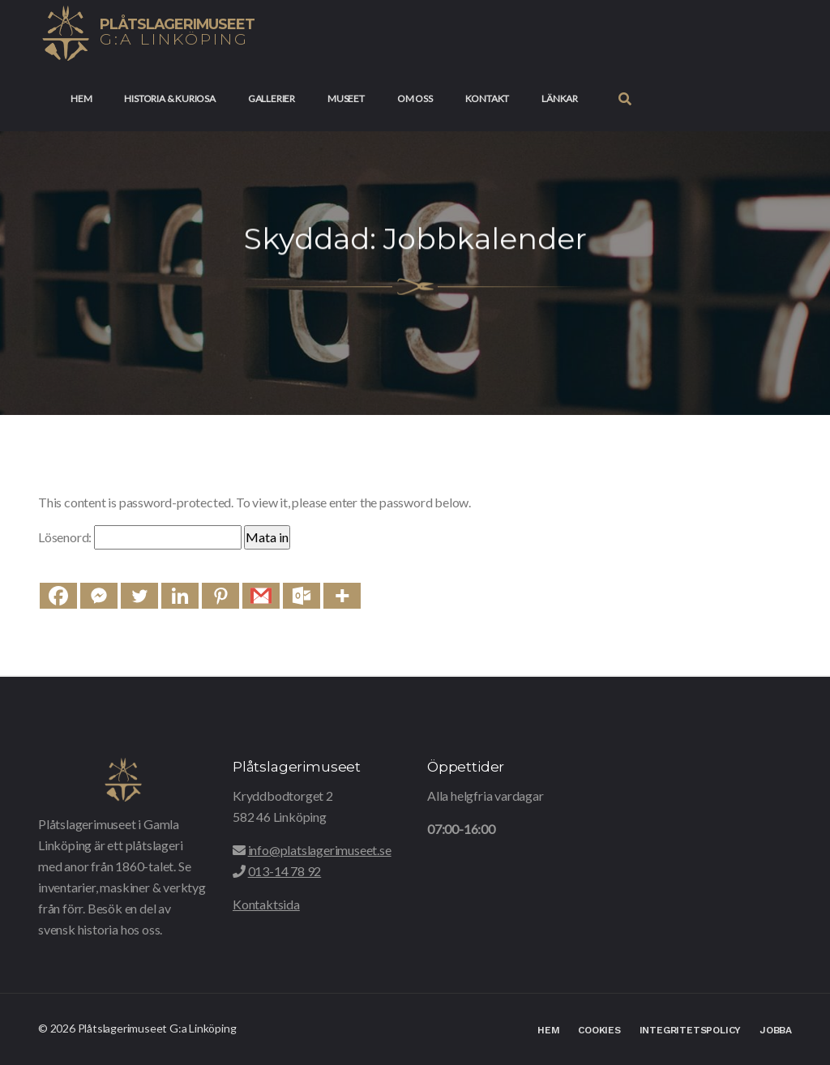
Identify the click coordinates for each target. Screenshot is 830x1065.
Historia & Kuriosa (169, 98)
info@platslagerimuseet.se (319, 850)
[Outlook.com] (301, 596)
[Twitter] (139, 596)
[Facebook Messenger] (99, 596)
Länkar (559, 98)
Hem (81, 98)
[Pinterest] (220, 596)
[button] (624, 98)
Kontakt (487, 98)
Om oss (415, 98)
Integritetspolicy (691, 1030)
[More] (342, 596)
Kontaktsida (266, 904)
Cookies (599, 1030)
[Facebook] (58, 596)
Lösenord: (140, 537)
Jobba (775, 1030)
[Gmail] (261, 596)
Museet (346, 98)
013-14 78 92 (285, 871)
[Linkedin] (180, 596)
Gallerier (271, 98)
